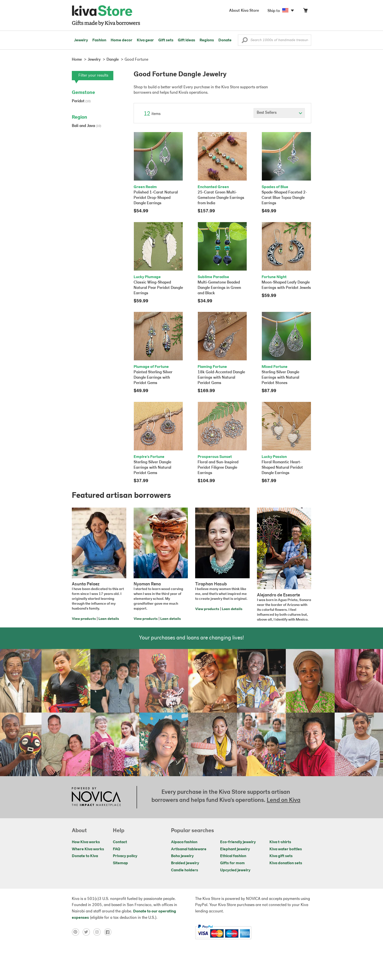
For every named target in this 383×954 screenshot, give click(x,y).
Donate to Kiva (85, 856)
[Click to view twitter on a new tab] (88, 932)
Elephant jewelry (235, 849)
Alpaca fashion (184, 842)
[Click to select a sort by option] (279, 113)
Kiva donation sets (285, 863)
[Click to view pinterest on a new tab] (77, 932)
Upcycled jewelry (235, 870)
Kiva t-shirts (280, 842)
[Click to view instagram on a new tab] (98, 932)
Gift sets (165, 40)
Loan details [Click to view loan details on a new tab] (108, 619)
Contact (120, 842)
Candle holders (184, 870)
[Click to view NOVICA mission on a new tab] (96, 797)
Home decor (121, 40)
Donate (225, 40)
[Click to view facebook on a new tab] (109, 932)
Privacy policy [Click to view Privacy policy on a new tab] (125, 856)
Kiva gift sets (281, 856)
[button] (245, 41)
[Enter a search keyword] (274, 40)
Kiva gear (145, 40)
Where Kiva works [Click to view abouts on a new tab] (88, 849)
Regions (207, 40)
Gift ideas (186, 40)
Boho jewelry (182, 856)
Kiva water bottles (285, 849)
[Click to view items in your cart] (305, 11)
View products (84, 619)
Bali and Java (86, 126)
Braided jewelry (185, 863)
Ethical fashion (233, 856)
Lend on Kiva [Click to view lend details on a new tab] (283, 800)
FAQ (116, 849)
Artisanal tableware (188, 849)
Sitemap (120, 863)
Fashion (99, 40)
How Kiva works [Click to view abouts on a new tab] (86, 842)
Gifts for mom (232, 863)
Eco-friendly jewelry (238, 842)
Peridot (81, 101)
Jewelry (81, 40)
